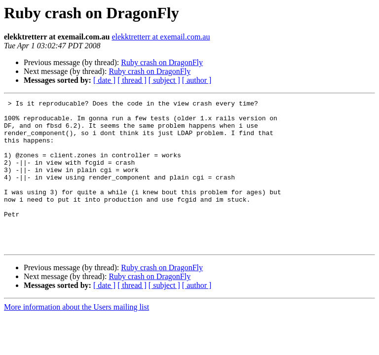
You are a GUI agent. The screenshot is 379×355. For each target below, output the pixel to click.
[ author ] (197, 80)
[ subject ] (164, 80)
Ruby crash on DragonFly (162, 62)
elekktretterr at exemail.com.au (161, 37)
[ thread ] (132, 80)
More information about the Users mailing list (76, 336)
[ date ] (104, 80)
